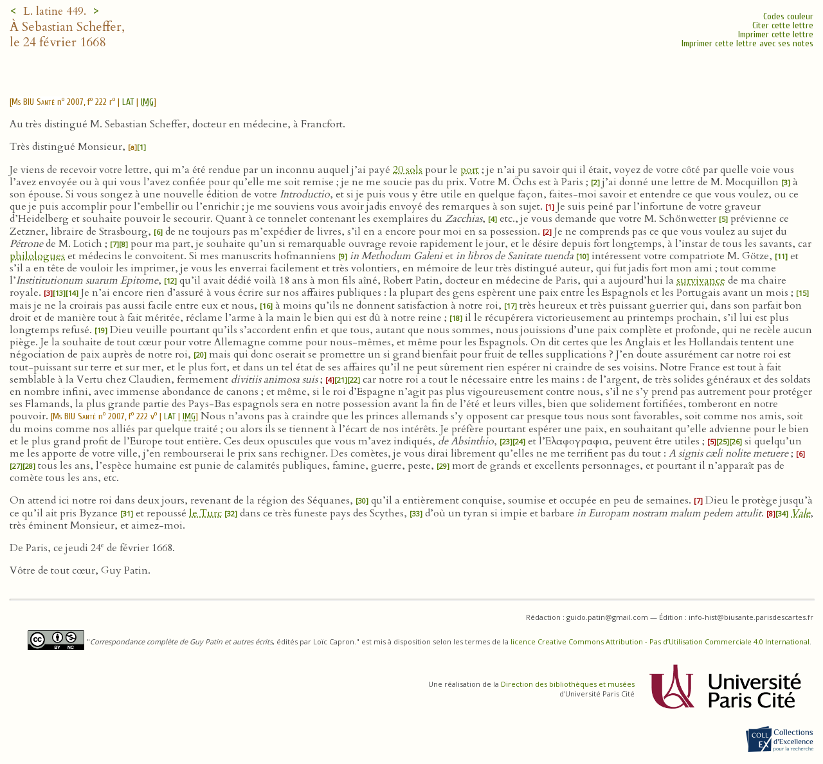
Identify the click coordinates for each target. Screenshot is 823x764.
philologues (37, 256)
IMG (147, 101)
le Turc (205, 513)
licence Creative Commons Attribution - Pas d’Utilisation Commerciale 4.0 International (660, 641)
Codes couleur (788, 16)
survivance (700, 280)
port (469, 170)
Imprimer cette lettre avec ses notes (747, 43)
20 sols (407, 170)
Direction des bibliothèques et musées (568, 684)
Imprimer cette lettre (775, 34)
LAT (128, 101)
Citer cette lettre (782, 25)
